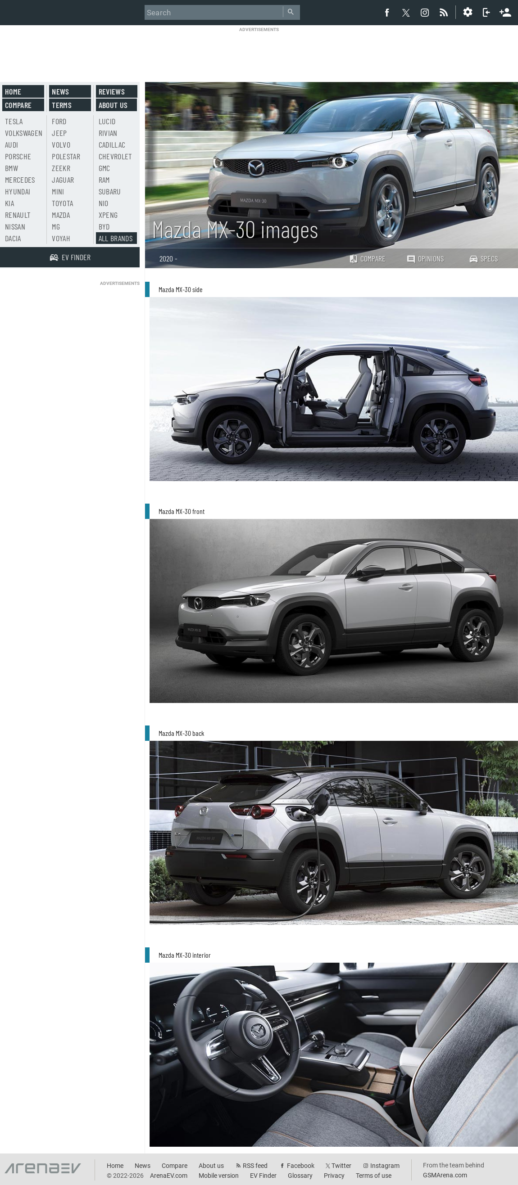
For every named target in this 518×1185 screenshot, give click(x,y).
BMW (11, 168)
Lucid (107, 121)
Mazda (61, 215)
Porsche (18, 156)
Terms (62, 105)
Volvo (61, 144)
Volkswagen (24, 133)
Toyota (62, 203)
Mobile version (219, 1175)
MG (56, 226)
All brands (116, 238)
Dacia (13, 238)
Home (13, 91)
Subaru (110, 191)
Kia (9, 203)
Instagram (385, 1165)
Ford (59, 121)
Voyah (61, 238)
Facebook (300, 1165)
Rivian (108, 133)
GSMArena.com (445, 1175)
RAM (104, 180)
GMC (104, 168)
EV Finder (263, 1175)
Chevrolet (115, 156)
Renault (18, 215)
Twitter (341, 1165)
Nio (104, 203)
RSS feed (255, 1165)
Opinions (425, 258)
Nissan (15, 226)
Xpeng (108, 215)
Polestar (66, 156)
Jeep (59, 133)
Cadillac (112, 144)
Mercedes (20, 180)
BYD (104, 226)
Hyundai (17, 191)
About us (113, 105)
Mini (58, 191)
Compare (367, 258)
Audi (11, 144)
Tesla (14, 121)
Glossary (300, 1175)
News (60, 91)
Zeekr (61, 168)
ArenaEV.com (168, 1175)
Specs (483, 258)
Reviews (112, 91)
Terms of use (373, 1175)
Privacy (334, 1175)
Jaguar (63, 180)
